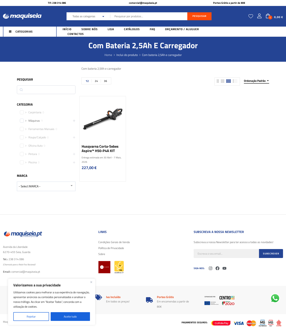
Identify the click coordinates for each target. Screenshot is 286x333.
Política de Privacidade (111, 248)
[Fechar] (91, 282)
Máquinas (34, 120)
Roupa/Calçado (37, 137)
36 (105, 81)
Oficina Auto (35, 145)
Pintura (32, 154)
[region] (51, 302)
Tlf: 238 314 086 (57, 3)
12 (87, 81)
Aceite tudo (70, 316)
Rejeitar (31, 316)
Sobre (101, 254)
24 (96, 81)
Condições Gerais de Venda (114, 242)
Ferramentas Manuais (41, 129)
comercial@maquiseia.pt (143, 3)
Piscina (32, 162)
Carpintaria (34, 112)
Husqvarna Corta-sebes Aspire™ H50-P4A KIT (100, 148)
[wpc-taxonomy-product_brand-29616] (46, 186)
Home (108, 55)
